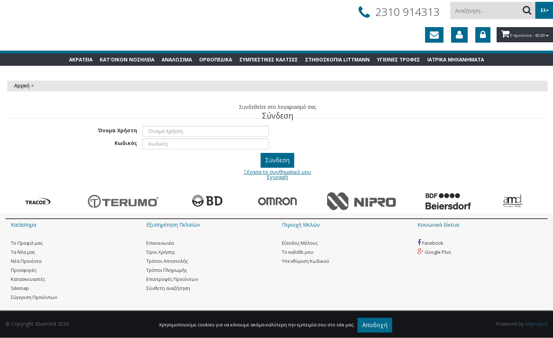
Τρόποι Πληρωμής (166, 270)
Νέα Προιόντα (26, 261)
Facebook (430, 243)
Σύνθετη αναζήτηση (168, 288)
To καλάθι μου (297, 252)
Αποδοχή (374, 325)
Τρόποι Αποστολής (167, 261)
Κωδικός (126, 143)
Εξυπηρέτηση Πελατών (173, 224)
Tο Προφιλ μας (27, 243)
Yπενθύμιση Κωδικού (305, 261)
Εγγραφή (277, 177)
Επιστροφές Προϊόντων (172, 279)
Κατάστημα (23, 224)
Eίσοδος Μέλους (300, 243)
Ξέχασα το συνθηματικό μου (277, 171)
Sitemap (20, 288)
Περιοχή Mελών (301, 224)
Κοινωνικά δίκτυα (438, 224)
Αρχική (22, 86)
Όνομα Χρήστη (117, 130)
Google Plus (434, 252)
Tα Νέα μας (23, 252)
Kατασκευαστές (28, 279)
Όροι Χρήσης (160, 252)
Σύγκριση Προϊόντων (34, 297)
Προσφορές (24, 270)
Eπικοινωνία (160, 243)
